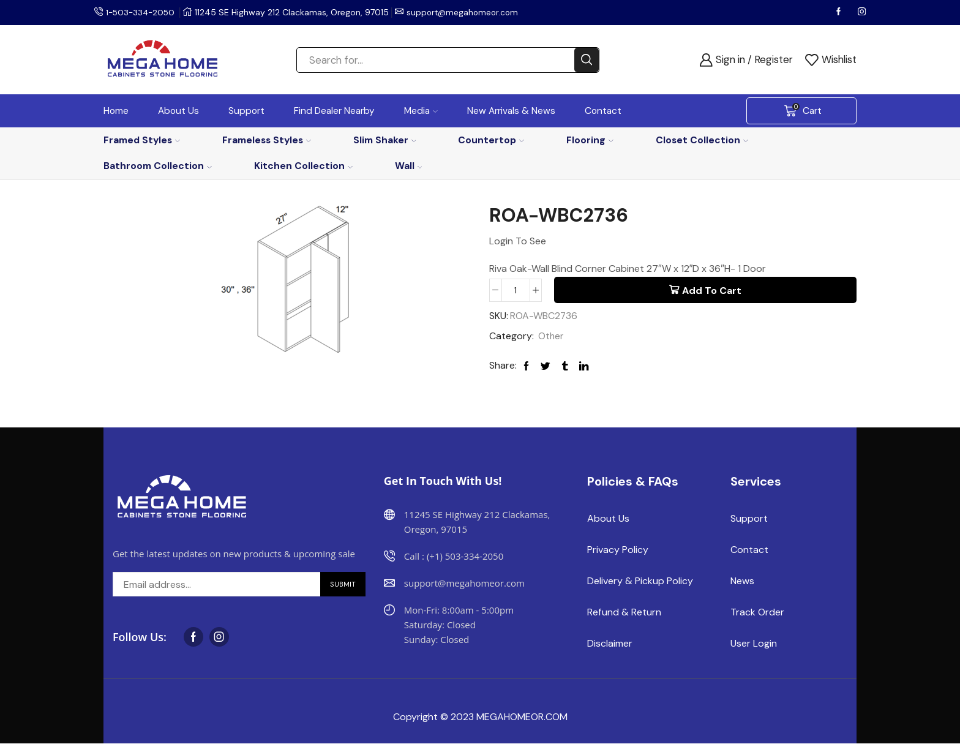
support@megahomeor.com (467, 12)
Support (246, 111)
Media (421, 111)
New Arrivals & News (511, 111)
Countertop (491, 139)
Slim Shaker (384, 139)
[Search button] (586, 60)
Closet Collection (702, 139)
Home (116, 111)
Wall (408, 165)
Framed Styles (141, 139)
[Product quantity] (516, 290)
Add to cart (711, 290)
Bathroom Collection (157, 165)
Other (551, 336)
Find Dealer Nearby (334, 111)
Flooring (589, 139)
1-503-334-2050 (142, 12)
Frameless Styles (266, 139)
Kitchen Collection (303, 165)
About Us (178, 111)
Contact (603, 111)
